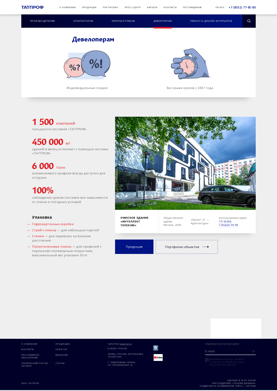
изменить (125, 344)
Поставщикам (192, 7)
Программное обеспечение (30, 356)
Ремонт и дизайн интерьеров (211, 21)
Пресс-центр (133, 7)
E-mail (210, 351)
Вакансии (62, 355)
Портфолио (110, 7)
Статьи (60, 363)
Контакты (170, 7)
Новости (61, 349)
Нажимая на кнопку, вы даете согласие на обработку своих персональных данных (227, 362)
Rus (222, 7)
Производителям (42, 21)
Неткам (251, 386)
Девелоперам (162, 21)
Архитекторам (83, 21)
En (217, 7)
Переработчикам (123, 21)
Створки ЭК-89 (228, 225)
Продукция (89, 7)
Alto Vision (248, 380)
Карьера (152, 7)
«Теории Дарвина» (244, 383)
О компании (67, 7)
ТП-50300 (225, 221)
